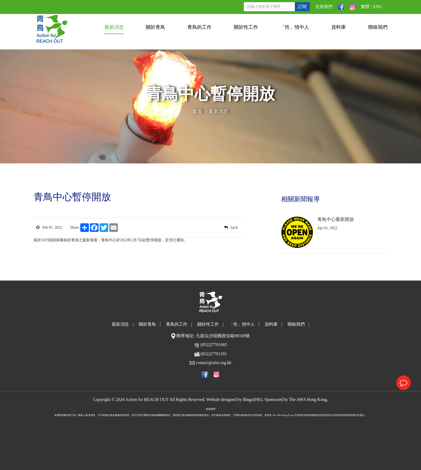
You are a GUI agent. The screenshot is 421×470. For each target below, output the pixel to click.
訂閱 (302, 6)
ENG (377, 6)
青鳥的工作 (199, 27)
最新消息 (114, 27)
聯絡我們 (377, 27)
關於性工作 (246, 27)
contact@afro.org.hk (213, 362)
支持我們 (323, 6)
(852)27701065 (214, 344)
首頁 (197, 112)
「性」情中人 (294, 27)
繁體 (365, 6)
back (231, 227)
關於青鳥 (155, 27)
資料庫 (338, 27)
